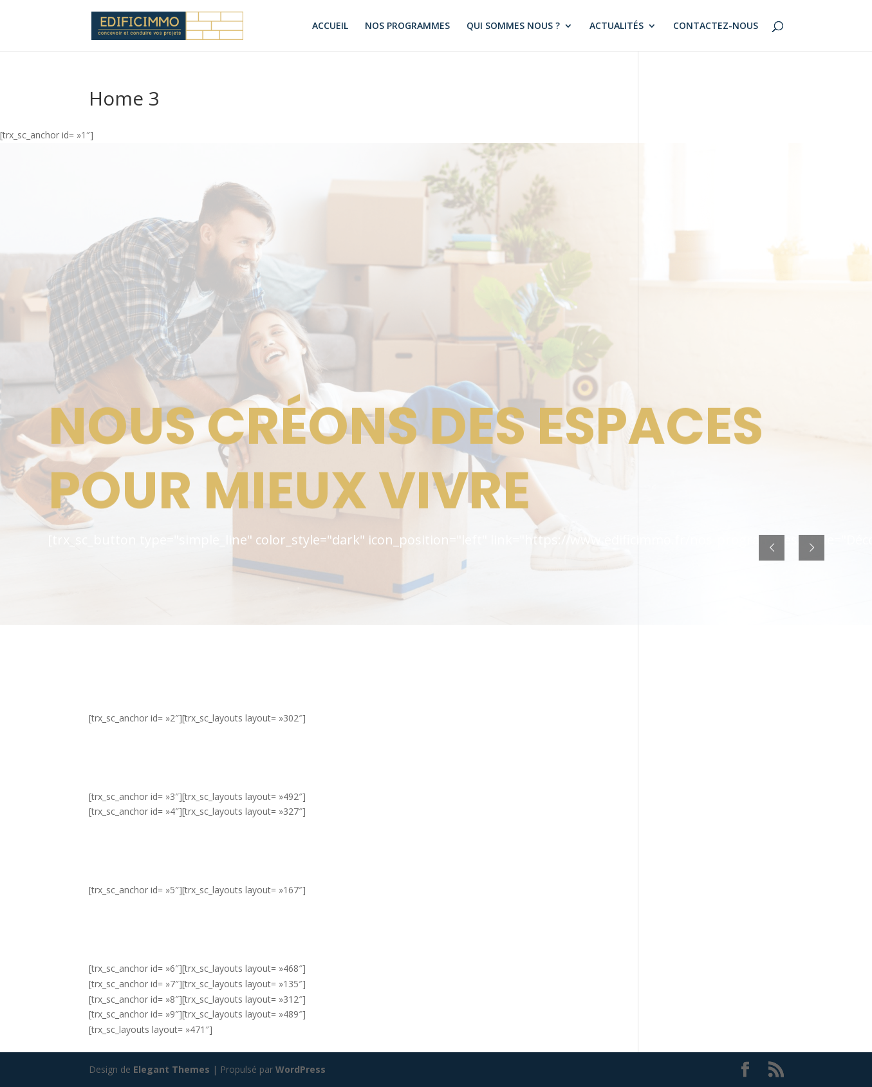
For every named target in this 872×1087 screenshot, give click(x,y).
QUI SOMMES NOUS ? (513, 26)
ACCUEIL (330, 26)
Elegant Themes (171, 1069)
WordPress (300, 1069)
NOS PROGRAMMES (407, 26)
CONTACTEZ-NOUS (715, 26)
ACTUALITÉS (616, 26)
